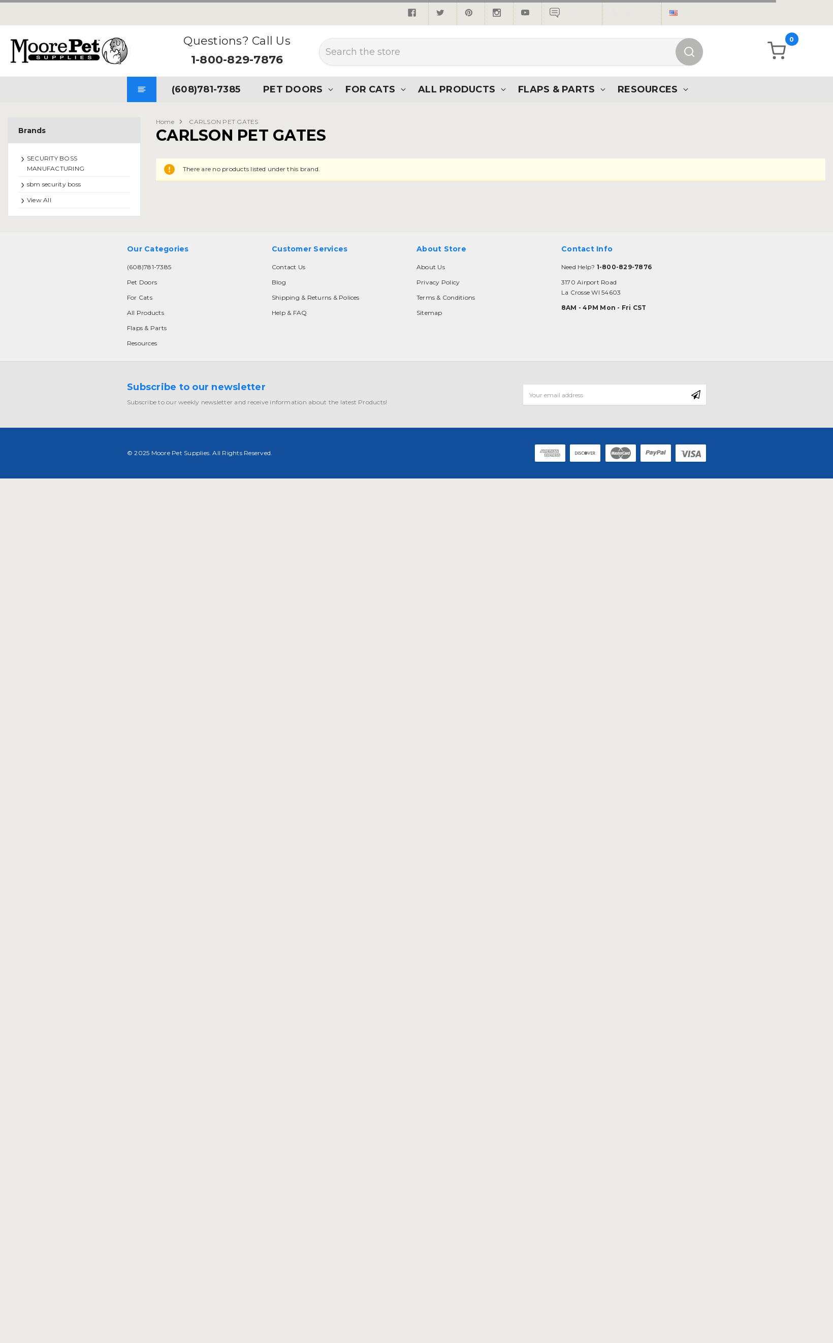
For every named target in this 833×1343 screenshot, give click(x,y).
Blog (279, 282)
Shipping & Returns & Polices (316, 297)
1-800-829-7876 (237, 60)
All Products (456, 89)
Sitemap (429, 312)
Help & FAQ (289, 312)
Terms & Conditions (445, 297)
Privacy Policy (438, 282)
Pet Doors (293, 89)
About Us (430, 267)
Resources (648, 89)
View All (39, 200)
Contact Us (288, 267)
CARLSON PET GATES (223, 121)
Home (165, 121)
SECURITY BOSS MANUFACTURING (55, 163)
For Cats (370, 89)
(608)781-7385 (206, 89)
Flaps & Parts (556, 89)
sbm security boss (54, 184)
